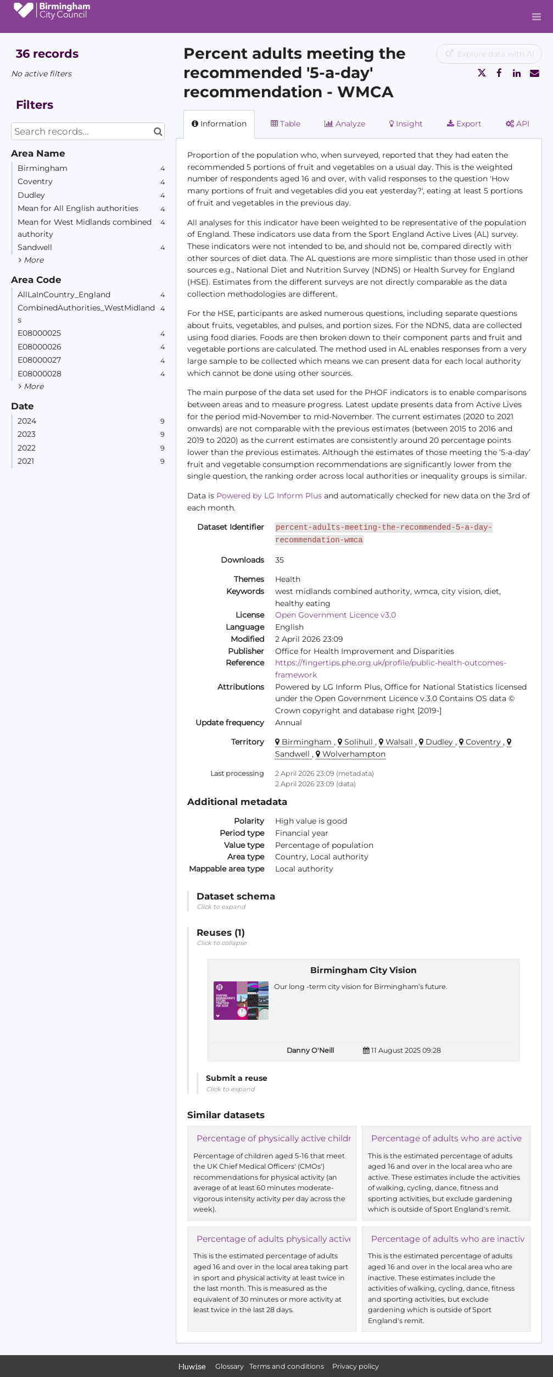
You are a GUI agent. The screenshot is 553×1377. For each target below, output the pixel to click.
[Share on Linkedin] (516, 73)
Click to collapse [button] (222, 943)
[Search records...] (88, 131)
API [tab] (517, 124)
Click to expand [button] (221, 906)
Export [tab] (464, 124)
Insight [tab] (406, 124)
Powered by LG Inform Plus (269, 496)
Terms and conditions (287, 1366)
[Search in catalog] (158, 131)
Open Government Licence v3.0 (335, 615)
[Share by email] (534, 73)
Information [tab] (219, 124)
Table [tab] (285, 124)
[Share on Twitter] (481, 73)
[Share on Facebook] (499, 73)
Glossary (229, 1366)
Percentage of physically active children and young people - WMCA (337, 1138)
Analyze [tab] (345, 124)
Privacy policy (355, 1366)
